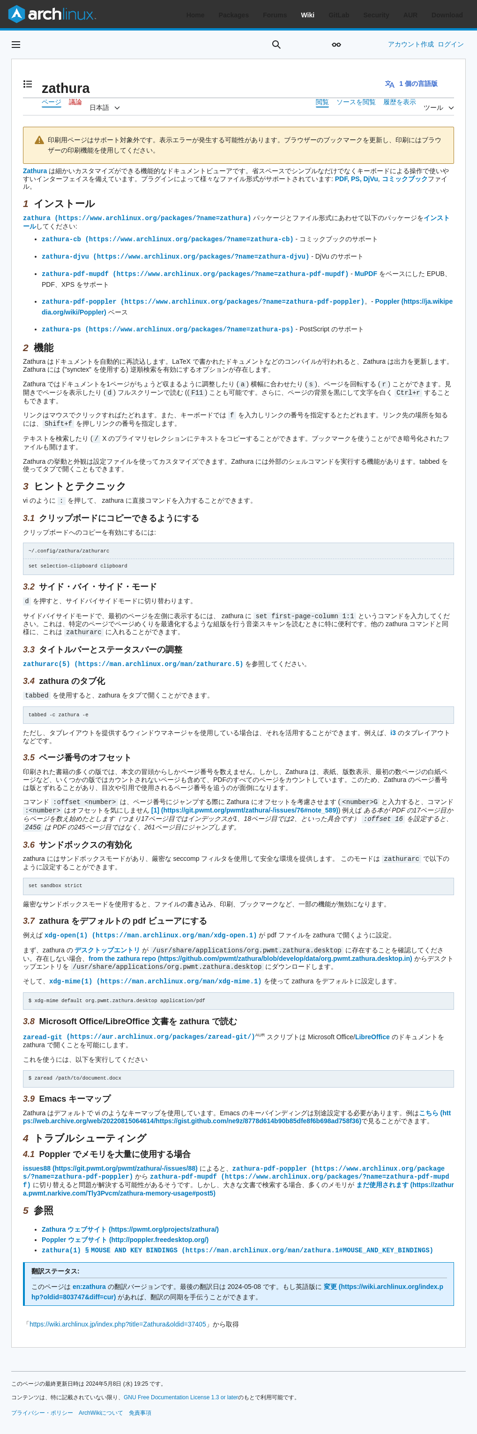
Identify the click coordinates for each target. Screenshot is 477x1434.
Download (447, 15)
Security (376, 15)
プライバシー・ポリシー (42, 1398)
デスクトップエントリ (107, 939)
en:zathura (89, 1272)
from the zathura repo (122, 947)
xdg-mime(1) (70, 969)
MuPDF (366, 272)
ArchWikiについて (101, 1398)
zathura (37, 217)
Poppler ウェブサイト (74, 1225)
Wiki (308, 15)
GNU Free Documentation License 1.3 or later (181, 1383)
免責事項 (140, 1398)
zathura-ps (61, 326)
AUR (410, 15)
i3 (393, 725)
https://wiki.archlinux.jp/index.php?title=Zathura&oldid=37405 (118, 1309)
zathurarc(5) (46, 656)
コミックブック (405, 179)
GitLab (338, 15)
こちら (429, 1100)
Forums (275, 15)
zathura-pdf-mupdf (75, 272)
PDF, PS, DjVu (356, 179)
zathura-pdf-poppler (79, 299)
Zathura (35, 171)
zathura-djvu (65, 255)
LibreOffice (372, 1024)
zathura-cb (61, 238)
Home (195, 15)
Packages (234, 15)
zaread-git (42, 1024)
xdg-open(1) (66, 924)
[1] (155, 801)
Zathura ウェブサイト (74, 1215)
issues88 (37, 1155)
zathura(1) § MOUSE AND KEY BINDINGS (110, 1235)
